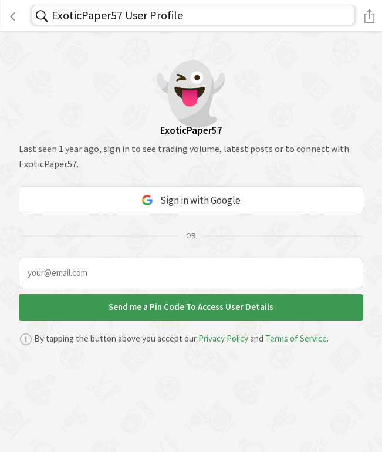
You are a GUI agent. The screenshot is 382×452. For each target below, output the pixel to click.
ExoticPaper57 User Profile (117, 15)
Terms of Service (296, 338)
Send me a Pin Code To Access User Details (191, 306)
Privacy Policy (223, 338)
